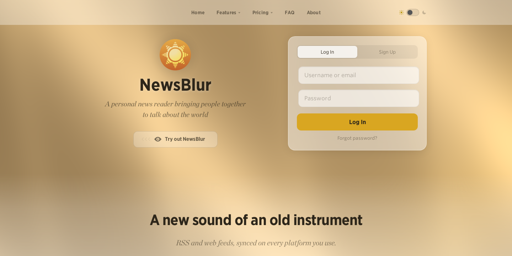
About (314, 12)
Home (197, 12)
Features (226, 12)
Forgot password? (357, 138)
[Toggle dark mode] (412, 12)
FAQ (290, 12)
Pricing (260, 12)
